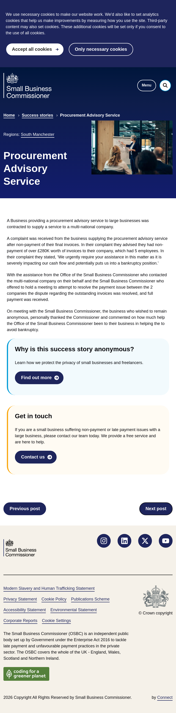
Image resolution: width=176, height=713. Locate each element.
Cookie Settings (56, 620)
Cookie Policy (53, 599)
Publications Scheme (90, 599)
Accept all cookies (32, 49)
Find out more (36, 377)
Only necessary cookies (101, 49)
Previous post (24, 510)
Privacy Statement (20, 599)
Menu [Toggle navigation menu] (146, 85)
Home (9, 115)
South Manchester (37, 134)
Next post (157, 510)
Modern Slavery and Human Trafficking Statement (49, 588)
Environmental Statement (73, 610)
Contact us (33, 456)
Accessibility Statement (24, 610)
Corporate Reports (20, 620)
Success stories (37, 115)
